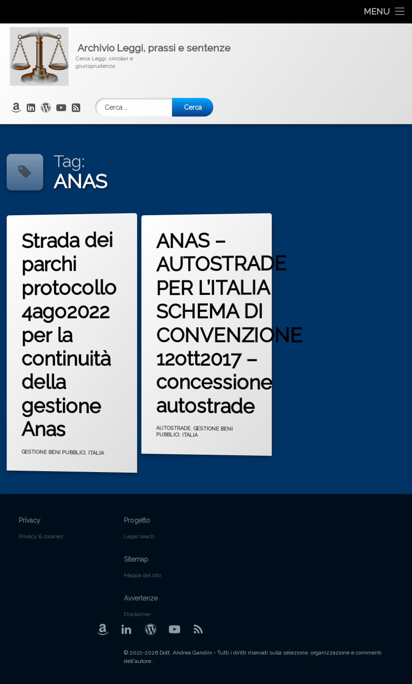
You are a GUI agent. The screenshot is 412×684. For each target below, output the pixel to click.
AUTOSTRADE (176, 424)
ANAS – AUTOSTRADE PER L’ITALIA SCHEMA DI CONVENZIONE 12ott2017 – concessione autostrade (237, 325)
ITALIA (96, 456)
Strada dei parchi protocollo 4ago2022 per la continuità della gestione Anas (72, 330)
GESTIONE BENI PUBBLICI (56, 450)
